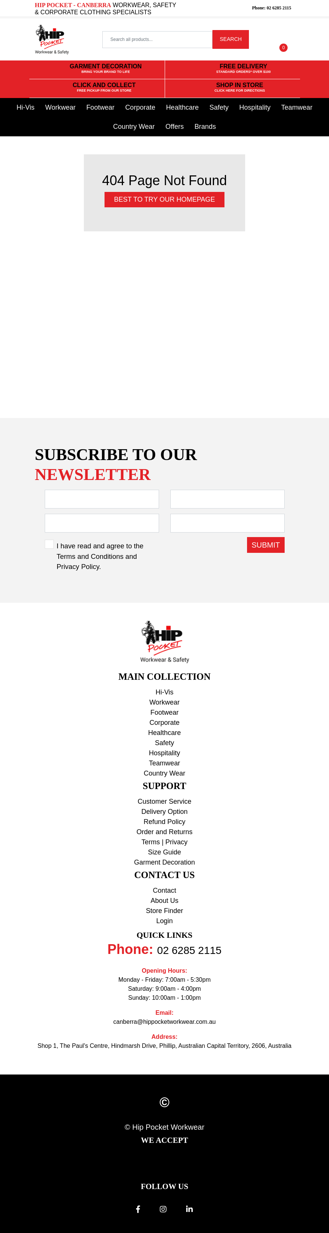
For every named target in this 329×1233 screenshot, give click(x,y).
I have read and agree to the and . (100, 556)
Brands (205, 126)
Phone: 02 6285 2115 (271, 8)
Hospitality (254, 107)
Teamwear (296, 107)
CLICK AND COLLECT (104, 88)
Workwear (60, 107)
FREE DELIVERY (243, 69)
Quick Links (164, 935)
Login (164, 921)
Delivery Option (164, 811)
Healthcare (182, 107)
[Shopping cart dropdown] (283, 39)
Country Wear (134, 126)
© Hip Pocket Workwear (164, 1127)
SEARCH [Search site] (231, 39)
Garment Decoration (164, 862)
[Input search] (157, 39)
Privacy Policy (78, 566)
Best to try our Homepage (164, 199)
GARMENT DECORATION (106, 69)
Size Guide (164, 852)
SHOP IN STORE (239, 88)
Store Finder (164, 911)
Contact (164, 890)
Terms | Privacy (164, 842)
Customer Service (164, 801)
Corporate (140, 107)
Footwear (100, 107)
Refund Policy (164, 822)
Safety (219, 107)
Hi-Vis (26, 107)
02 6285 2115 (189, 950)
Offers (174, 126)
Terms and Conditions (90, 556)
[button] (262, 39)
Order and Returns (164, 832)
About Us (164, 900)
